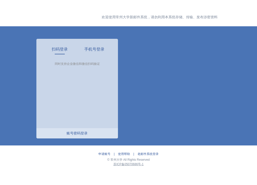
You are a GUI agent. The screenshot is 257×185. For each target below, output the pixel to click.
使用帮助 (124, 154)
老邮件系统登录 (148, 154)
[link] (60, 49)
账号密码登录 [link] (77, 133)
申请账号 (104, 154)
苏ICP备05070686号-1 (128, 164)
